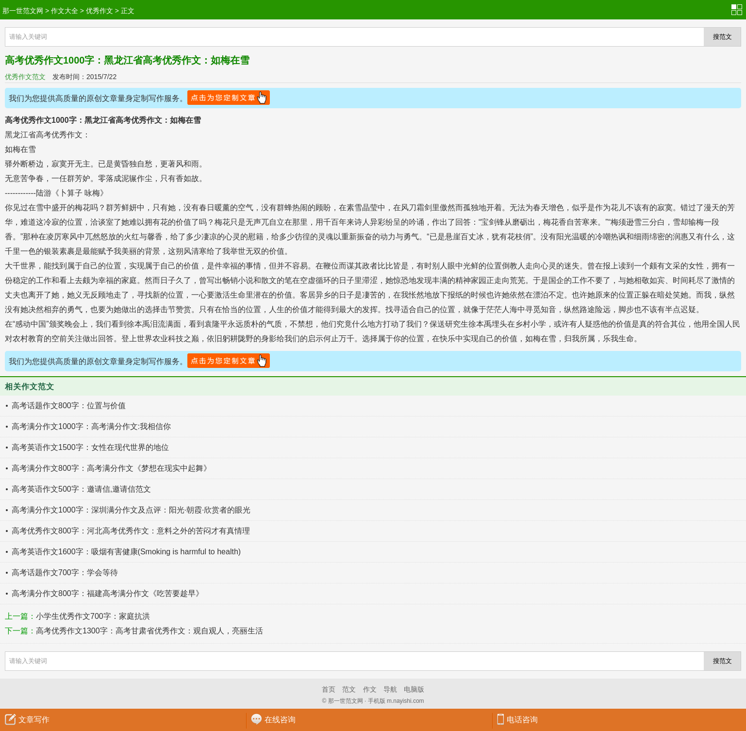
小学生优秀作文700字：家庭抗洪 (93, 616)
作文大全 (64, 11)
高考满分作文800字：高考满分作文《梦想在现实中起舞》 (111, 468)
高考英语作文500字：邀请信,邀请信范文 (81, 489)
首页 (328, 689)
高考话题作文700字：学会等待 (65, 572)
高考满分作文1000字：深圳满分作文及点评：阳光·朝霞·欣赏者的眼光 (131, 510)
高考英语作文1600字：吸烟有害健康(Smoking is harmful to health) (126, 552)
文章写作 (34, 719)
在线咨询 (280, 719)
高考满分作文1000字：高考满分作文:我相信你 (91, 426)
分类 (738, 9)
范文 (349, 689)
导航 (390, 689)
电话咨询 (522, 719)
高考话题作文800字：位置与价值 (69, 405)
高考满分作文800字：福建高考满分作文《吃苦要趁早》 (107, 593)
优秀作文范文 (25, 77)
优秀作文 (99, 11)
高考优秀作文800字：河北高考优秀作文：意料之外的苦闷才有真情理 (131, 531)
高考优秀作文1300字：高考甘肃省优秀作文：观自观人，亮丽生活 (149, 631)
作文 (370, 689)
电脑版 (414, 689)
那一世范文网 (22, 11)
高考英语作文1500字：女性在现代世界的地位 (90, 447)
